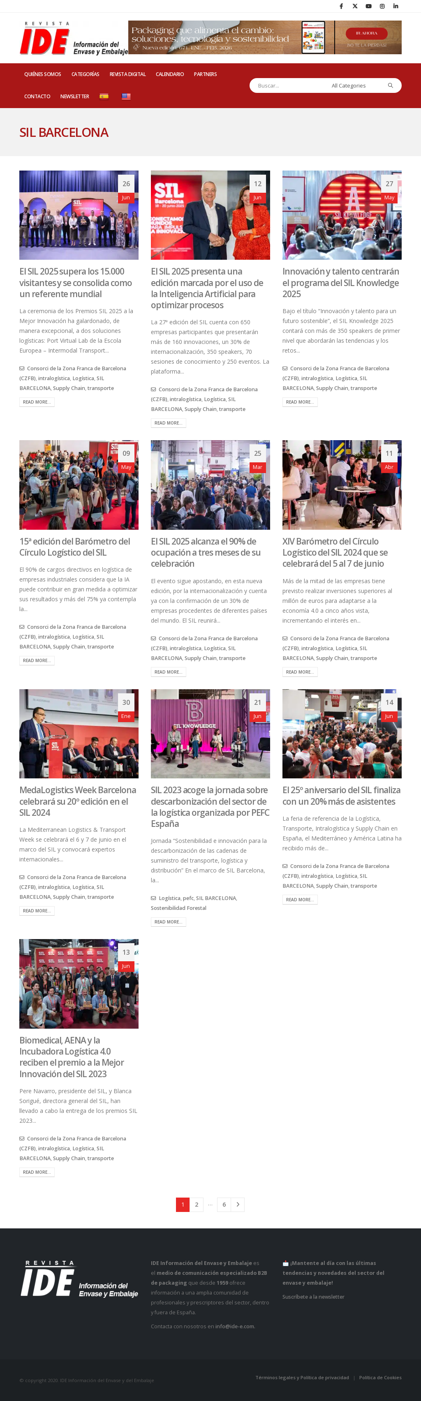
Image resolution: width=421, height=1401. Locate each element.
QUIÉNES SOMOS (42, 74)
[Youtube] (368, 6)
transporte (101, 388)
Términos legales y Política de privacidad (302, 1377)
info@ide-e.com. (235, 1326)
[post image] (79, 215)
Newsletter (74, 96)
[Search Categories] (355, 85)
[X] (355, 6)
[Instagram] (382, 6)
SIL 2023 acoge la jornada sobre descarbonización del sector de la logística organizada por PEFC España (210, 806)
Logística (83, 378)
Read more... (37, 402)
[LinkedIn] (395, 6)
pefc (188, 898)
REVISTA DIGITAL (128, 74)
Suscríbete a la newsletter (313, 1296)
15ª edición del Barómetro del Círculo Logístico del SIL (74, 546)
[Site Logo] (73, 38)
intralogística (54, 378)
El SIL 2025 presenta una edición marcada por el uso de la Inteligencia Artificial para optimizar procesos (207, 288)
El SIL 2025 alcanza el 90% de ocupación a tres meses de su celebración (206, 552)
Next (238, 1205)
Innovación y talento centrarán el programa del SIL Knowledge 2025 (340, 282)
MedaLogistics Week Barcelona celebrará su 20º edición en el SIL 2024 (77, 801)
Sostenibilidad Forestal (178, 908)
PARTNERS (205, 74)
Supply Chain (69, 388)
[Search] (390, 85)
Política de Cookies (380, 1377)
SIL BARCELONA (216, 898)
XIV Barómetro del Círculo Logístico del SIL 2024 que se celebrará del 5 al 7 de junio (335, 552)
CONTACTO (37, 96)
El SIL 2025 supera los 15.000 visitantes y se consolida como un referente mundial (75, 282)
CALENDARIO (170, 74)
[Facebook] (341, 6)
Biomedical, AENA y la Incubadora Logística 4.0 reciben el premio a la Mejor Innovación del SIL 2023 (71, 1057)
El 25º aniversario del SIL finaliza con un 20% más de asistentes (341, 795)
